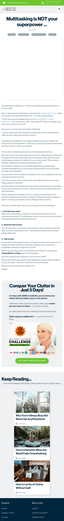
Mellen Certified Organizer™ (41, 460)
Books (4, 465)
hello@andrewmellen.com (10, 491)
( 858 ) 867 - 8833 (7, 487)
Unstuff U (35, 447)
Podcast (4, 447)
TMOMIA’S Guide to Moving (41, 473)
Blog (3, 460)
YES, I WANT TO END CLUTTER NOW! (32, 300)
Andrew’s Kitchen (7, 469)
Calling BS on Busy (38, 456)
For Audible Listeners (38, 465)
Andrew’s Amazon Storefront (41, 469)
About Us (4, 473)
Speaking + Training (8, 452)
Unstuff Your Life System (40, 452)
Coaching (5, 456)
